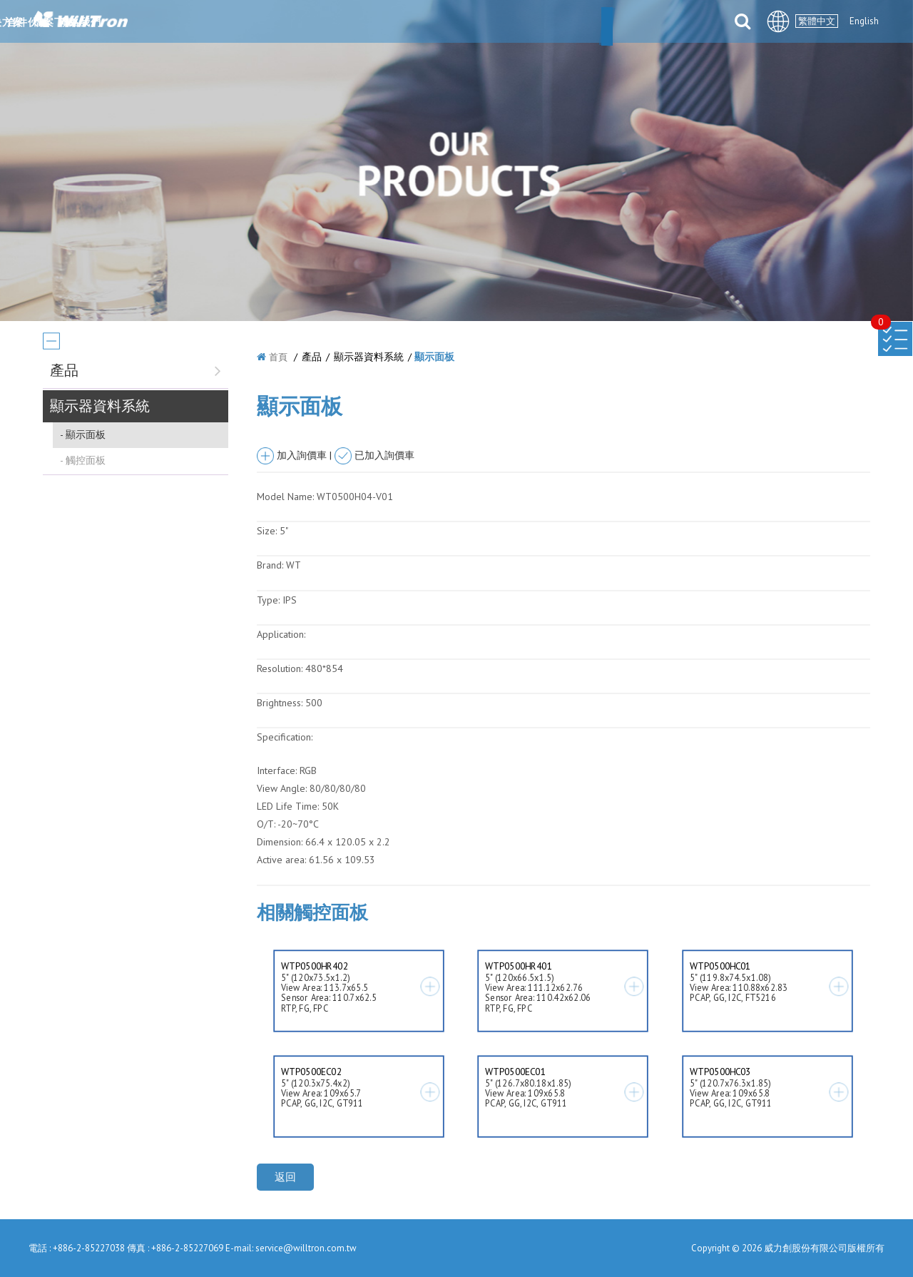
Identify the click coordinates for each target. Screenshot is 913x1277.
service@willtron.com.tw (306, 1248)
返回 (285, 1177)
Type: (269, 600)
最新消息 (353, 22)
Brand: (270, 565)
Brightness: (279, 702)
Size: (267, 530)
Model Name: (285, 496)
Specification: (284, 737)
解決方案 (474, 22)
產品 (413, 22)
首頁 (278, 357)
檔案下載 (617, 22)
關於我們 (281, 22)
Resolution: (279, 668)
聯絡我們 (688, 22)
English (864, 21)
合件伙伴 (545, 22)
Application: (281, 634)
